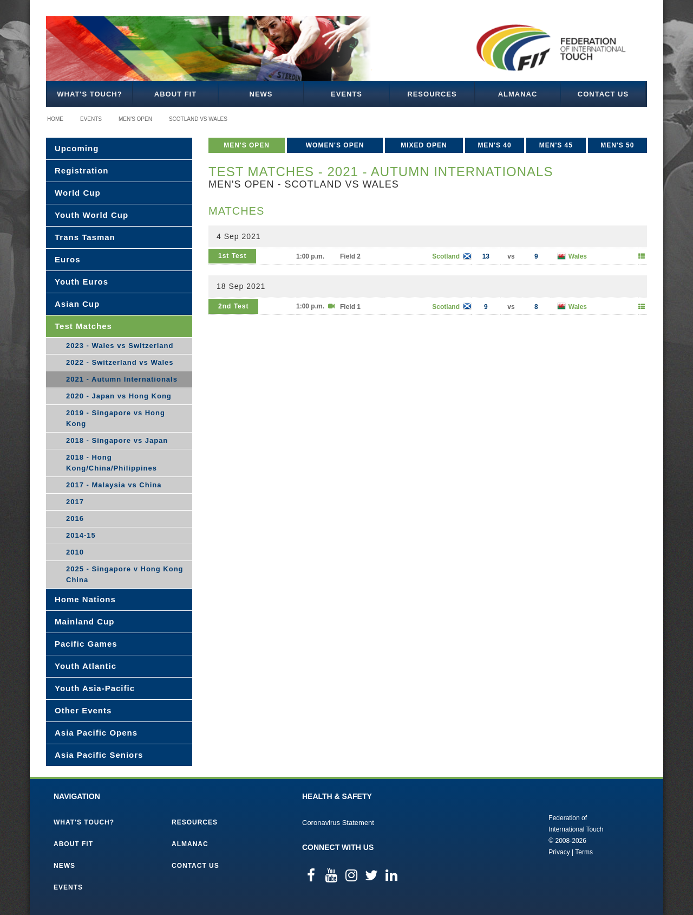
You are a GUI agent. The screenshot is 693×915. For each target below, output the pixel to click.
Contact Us (603, 94)
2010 (75, 552)
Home (55, 119)
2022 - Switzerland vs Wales (119, 362)
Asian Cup (77, 303)
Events (346, 94)
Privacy (559, 852)
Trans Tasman (85, 237)
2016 (75, 518)
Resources (431, 94)
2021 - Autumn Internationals (122, 379)
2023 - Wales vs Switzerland (119, 345)
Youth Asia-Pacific (95, 688)
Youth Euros (81, 281)
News (261, 94)
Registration (82, 170)
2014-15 (81, 535)
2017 (75, 502)
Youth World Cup (91, 215)
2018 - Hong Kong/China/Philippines (111, 462)
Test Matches (83, 326)
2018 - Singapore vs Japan (117, 440)
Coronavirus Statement (338, 823)
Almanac (518, 94)
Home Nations (85, 599)
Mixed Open (424, 145)
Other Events (83, 710)
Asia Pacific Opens (96, 732)
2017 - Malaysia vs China (113, 485)
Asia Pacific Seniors (99, 754)
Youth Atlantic (85, 666)
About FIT (175, 94)
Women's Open (335, 145)
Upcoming (77, 148)
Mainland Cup (84, 621)
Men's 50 (617, 145)
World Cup (78, 192)
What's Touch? (89, 94)
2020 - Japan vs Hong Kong (119, 396)
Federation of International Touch (503, 834)
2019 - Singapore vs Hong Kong (115, 418)
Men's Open (135, 119)
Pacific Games (86, 643)
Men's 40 (494, 145)
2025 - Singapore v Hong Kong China (125, 574)
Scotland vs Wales (198, 119)
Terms (584, 852)
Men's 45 (556, 145)
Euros (68, 259)
